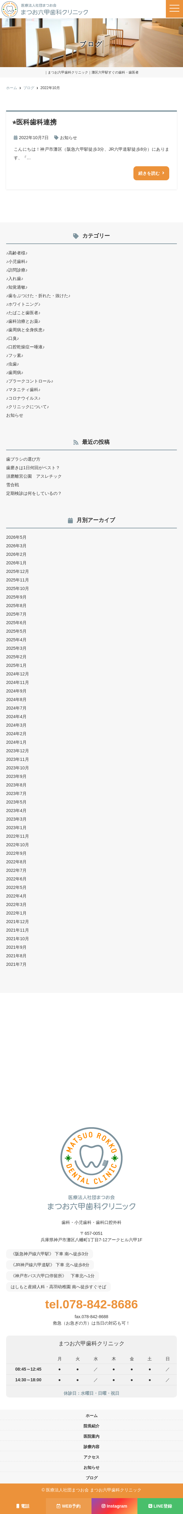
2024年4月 (16, 716)
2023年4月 (16, 810)
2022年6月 (16, 878)
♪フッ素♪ (14, 355)
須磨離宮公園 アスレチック (34, 476)
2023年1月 (16, 827)
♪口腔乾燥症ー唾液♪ (25, 346)
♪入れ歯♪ (14, 278)
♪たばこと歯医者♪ (23, 312)
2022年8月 (16, 861)
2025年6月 (16, 622)
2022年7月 (16, 870)
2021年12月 (17, 921)
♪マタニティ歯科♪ (23, 389)
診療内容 (91, 1446)
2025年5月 (16, 631)
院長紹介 (91, 1426)
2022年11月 (17, 836)
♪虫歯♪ (12, 363)
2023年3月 (16, 819)
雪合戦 (12, 484)
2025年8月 (16, 605)
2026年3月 (16, 545)
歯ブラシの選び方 (23, 459)
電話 (23, 1506)
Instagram (114, 1506)
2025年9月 (16, 597)
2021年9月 (16, 947)
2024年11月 (17, 682)
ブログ (92, 1478)
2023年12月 (17, 750)
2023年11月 (17, 759)
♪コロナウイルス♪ (23, 398)
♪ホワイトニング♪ (23, 304)
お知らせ (68, 137)
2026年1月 (16, 562)
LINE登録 (160, 1506)
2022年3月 (16, 904)
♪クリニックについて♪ (27, 406)
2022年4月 (16, 896)
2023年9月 (16, 776)
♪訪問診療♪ (17, 270)
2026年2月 (16, 554)
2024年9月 (16, 691)
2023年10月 (17, 767)
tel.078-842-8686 (91, 1304)
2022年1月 (16, 913)
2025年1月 (16, 665)
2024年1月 (16, 742)
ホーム (92, 1415)
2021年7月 (16, 964)
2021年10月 (17, 938)
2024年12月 (17, 673)
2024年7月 (16, 708)
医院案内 (91, 1436)
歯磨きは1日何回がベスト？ (33, 467)
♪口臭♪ (12, 338)
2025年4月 (16, 639)
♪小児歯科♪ (17, 261)
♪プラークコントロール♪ (29, 381)
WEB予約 (68, 1506)
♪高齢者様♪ (17, 252)
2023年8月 (16, 784)
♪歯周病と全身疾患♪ (25, 329)
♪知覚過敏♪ (17, 287)
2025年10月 (17, 588)
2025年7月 (16, 614)
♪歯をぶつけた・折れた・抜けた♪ (38, 295)
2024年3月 (16, 725)
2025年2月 (16, 656)
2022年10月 (17, 844)
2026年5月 (16, 537)
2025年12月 (17, 571)
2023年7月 (16, 793)
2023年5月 (16, 802)
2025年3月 (16, 648)
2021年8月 (16, 955)
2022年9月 (16, 853)
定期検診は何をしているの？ (34, 493)
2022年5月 (16, 887)
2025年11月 (17, 579)
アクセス (91, 1457)
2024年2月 (16, 733)
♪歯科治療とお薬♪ (23, 321)
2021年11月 (17, 930)
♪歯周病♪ (14, 372)
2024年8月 (16, 699)
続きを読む (149, 173)
